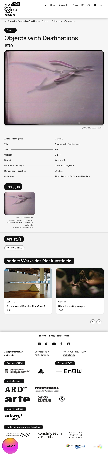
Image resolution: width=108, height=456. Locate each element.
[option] (20, 211)
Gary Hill (16, 247)
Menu (101, 13)
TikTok (61, 344)
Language (95, 5)
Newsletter (63, 5)
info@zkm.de (69, 355)
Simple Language (82, 5)
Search (101, 5)
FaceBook (39, 344)
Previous (92, 321)
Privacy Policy (55, 335)
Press (75, 5)
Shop (52, 5)
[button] (54, 87)
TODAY (10, 446)
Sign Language (88, 5)
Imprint (42, 335)
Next (98, 321)
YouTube (54, 344)
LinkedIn (68, 344)
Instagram (46, 344)
